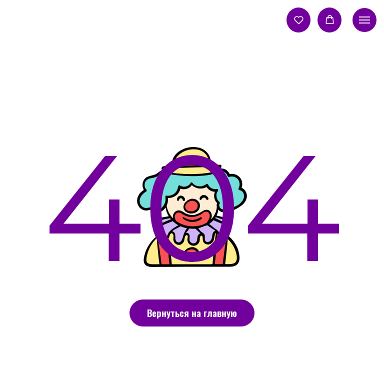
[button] (299, 19)
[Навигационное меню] (364, 20)
